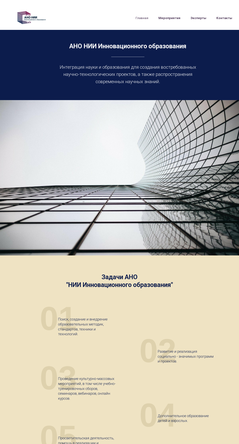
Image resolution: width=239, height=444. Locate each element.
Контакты (224, 18)
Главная (142, 18)
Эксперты (198, 18)
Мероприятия (170, 18)
